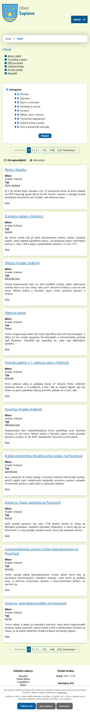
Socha (8, 618)
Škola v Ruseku (15, 169)
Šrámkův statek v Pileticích (24, 216)
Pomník (9, 378)
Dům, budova (12, 185)
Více (7, 203)
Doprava (25, 98)
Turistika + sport (17, 59)
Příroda (24, 94)
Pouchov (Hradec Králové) (23, 409)
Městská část (12, 278)
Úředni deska (23, 678)
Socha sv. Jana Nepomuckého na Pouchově (35, 603)
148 (52, 150)
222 (60, 150)
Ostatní (24, 110)
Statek (8, 232)
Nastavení (64, 706)
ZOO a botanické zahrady (34, 127)
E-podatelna (23, 681)
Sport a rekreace (29, 102)
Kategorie (15, 89)
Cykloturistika (16, 66)
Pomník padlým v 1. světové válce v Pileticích (37, 362)
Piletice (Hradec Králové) (22, 263)
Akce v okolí (14, 56)
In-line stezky (15, 69)
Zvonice (9, 569)
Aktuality (23, 675)
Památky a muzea (30, 106)
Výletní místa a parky (32, 122)
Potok (8, 328)
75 (44, 150)
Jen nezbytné (46, 706)
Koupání (12, 73)
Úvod (8, 38)
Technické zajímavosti (32, 118)
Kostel (8, 518)
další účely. (62, 692)
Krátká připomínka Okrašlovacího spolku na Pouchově (44, 456)
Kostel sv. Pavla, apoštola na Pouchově (32, 502)
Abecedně (39, 160)
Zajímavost (11, 471)
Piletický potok (15, 313)
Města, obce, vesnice (32, 114)
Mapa (23, 684)
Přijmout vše (27, 706)
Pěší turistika (15, 62)
